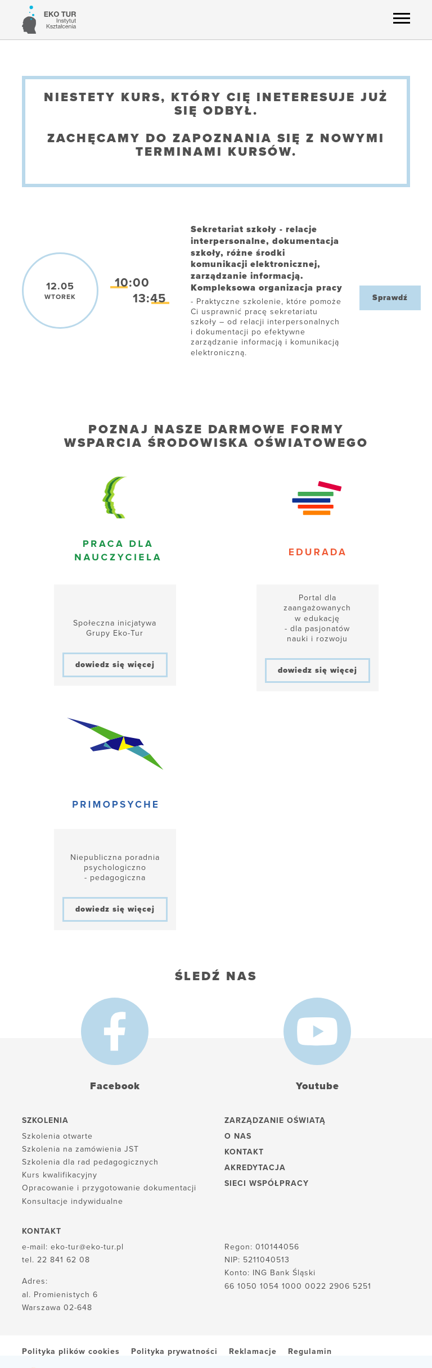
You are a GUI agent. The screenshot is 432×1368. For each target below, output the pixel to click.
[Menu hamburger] (401, 18)
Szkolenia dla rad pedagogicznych (90, 1162)
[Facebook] (114, 1031)
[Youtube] (317, 1031)
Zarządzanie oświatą (275, 1120)
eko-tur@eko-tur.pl (87, 1247)
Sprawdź (390, 297)
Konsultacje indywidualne (72, 1201)
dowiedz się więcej (115, 664)
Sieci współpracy (266, 1183)
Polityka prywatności (174, 1351)
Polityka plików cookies (71, 1351)
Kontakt (244, 1152)
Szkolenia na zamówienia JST (80, 1149)
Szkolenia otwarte (57, 1136)
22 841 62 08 (63, 1260)
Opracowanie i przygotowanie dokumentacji (109, 1188)
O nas (237, 1136)
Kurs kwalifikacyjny (59, 1175)
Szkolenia (45, 1120)
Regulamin (310, 1351)
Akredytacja (255, 1167)
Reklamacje (253, 1351)
